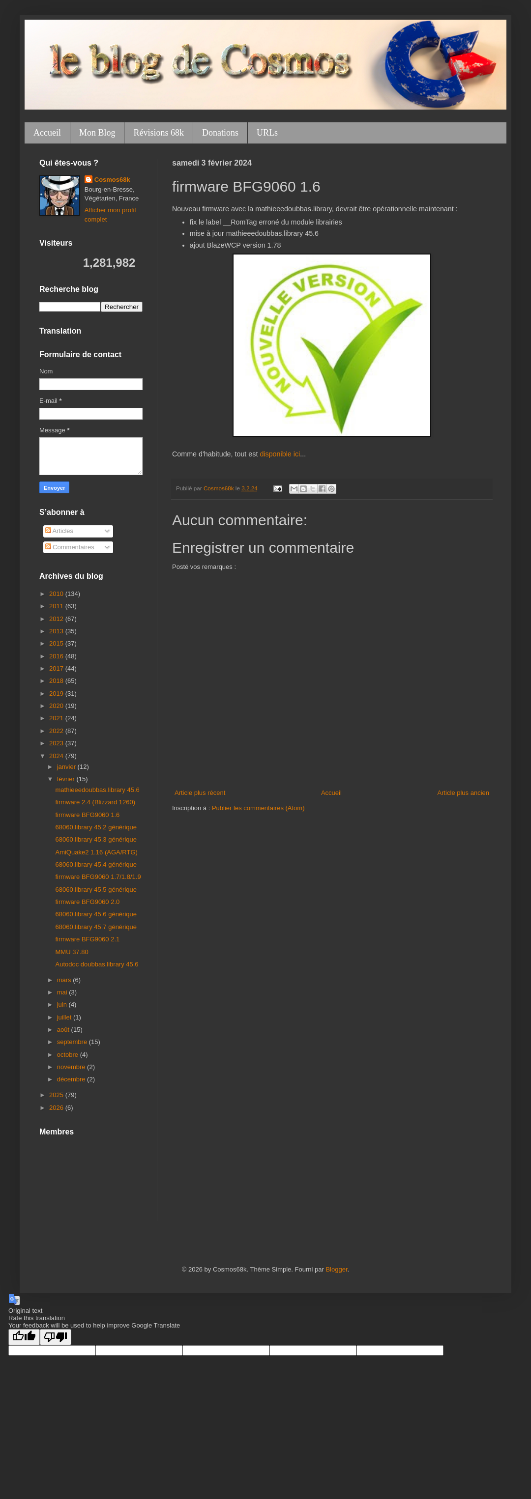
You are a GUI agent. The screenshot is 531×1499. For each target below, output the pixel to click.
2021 (57, 718)
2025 (57, 1095)
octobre (68, 1054)
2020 (57, 705)
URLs (267, 133)
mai (63, 992)
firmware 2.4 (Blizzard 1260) (95, 802)
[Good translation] (24, 1337)
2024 (57, 756)
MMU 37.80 (71, 952)
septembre (73, 1042)
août (64, 1029)
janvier (67, 766)
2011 (57, 606)
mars (65, 980)
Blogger (336, 1269)
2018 (57, 680)
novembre (72, 1067)
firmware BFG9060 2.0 (87, 901)
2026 (57, 1107)
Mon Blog (97, 133)
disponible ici (280, 454)
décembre (72, 1079)
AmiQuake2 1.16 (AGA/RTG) (96, 852)
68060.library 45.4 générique (96, 864)
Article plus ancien (464, 792)
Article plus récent (200, 792)
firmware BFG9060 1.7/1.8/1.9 (98, 876)
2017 (57, 668)
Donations (220, 133)
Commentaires (69, 547)
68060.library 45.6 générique (96, 914)
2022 (57, 731)
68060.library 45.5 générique (96, 889)
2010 (57, 593)
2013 (57, 631)
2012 (57, 618)
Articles (59, 531)
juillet (65, 1017)
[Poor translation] (55, 1337)
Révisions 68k (158, 133)
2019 (57, 693)
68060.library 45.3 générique (96, 839)
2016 (57, 656)
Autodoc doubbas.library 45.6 (96, 964)
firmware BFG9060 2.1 (87, 939)
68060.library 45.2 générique (96, 827)
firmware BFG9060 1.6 (87, 815)
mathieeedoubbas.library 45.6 (97, 789)
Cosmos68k (112, 179)
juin (63, 1004)
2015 (57, 643)
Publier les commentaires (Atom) (258, 808)
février (67, 779)
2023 (57, 743)
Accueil (47, 133)
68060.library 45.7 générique (96, 927)
